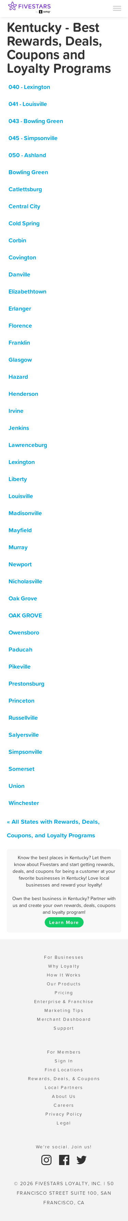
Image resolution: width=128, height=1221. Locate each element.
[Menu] (117, 8)
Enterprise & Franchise (64, 1001)
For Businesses (64, 957)
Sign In (64, 1061)
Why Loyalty (64, 966)
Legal (64, 1123)
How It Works (64, 975)
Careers (64, 1105)
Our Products (64, 984)
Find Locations (64, 1070)
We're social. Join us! (64, 1147)
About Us (64, 1096)
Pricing (64, 992)
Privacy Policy (63, 1114)
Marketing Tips (64, 1010)
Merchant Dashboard (64, 1019)
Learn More (64, 922)
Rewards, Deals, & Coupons (64, 1078)
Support (64, 1028)
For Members (64, 1052)
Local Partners (64, 1087)
